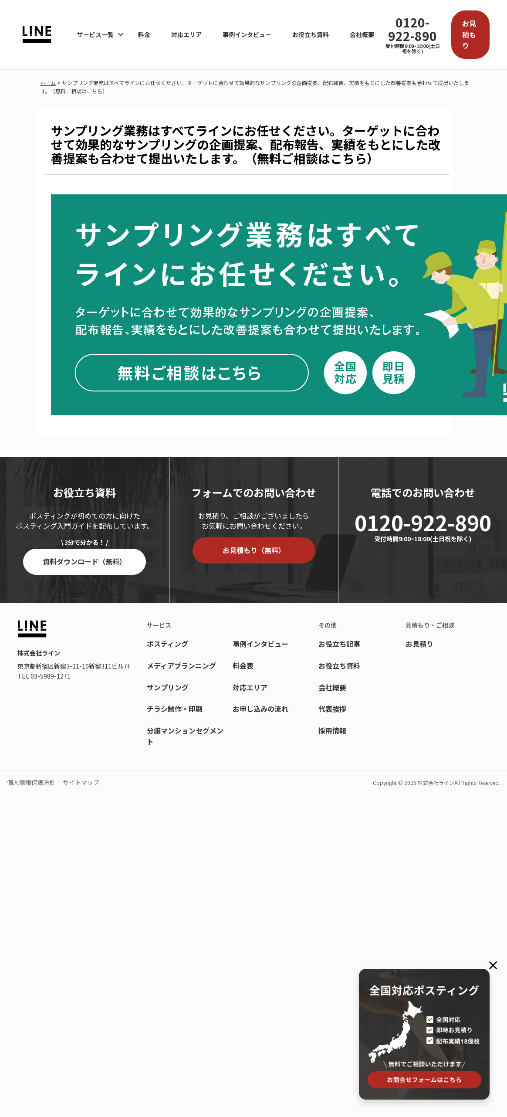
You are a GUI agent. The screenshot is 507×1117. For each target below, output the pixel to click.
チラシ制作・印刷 (175, 708)
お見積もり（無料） (254, 550)
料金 (144, 34)
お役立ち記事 (339, 643)
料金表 (243, 665)
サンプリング (168, 687)
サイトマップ (81, 782)
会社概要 (362, 34)
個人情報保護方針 (31, 782)
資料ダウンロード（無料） (84, 561)
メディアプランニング (181, 665)
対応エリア (186, 34)
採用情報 (332, 730)
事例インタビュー (247, 34)
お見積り (419, 643)
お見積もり (469, 34)
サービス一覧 (95, 34)
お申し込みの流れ (260, 708)
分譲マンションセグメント (185, 736)
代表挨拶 (332, 708)
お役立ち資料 (310, 34)
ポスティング (167, 643)
